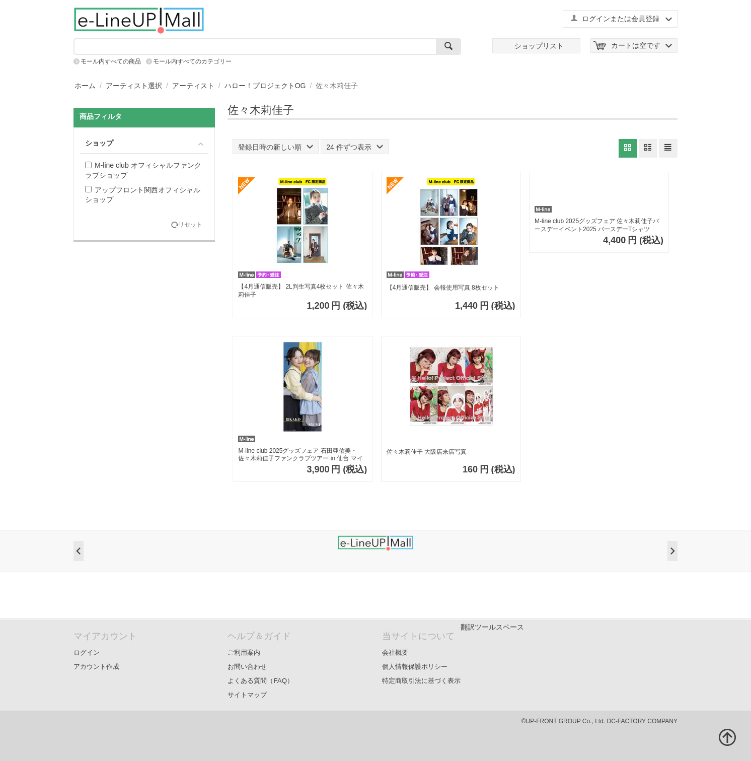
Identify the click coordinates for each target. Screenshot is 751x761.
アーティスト (193, 86)
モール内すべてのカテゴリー (192, 61)
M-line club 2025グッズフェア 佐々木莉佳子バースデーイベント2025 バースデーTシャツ (597, 225)
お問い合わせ (247, 666)
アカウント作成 (96, 666)
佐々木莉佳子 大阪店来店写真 (427, 451)
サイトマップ (247, 695)
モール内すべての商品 (111, 61)
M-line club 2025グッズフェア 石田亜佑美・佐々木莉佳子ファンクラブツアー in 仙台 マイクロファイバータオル (300, 455)
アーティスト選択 (134, 86)
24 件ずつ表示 (354, 147)
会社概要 (395, 652)
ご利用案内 (244, 652)
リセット (190, 225)
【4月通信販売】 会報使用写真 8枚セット (443, 287)
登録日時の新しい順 (275, 147)
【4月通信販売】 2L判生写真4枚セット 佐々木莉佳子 (300, 290)
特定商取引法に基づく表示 (421, 680)
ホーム (85, 86)
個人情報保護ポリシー (414, 666)
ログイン (86, 652)
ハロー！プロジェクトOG (265, 86)
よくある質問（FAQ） (260, 680)
